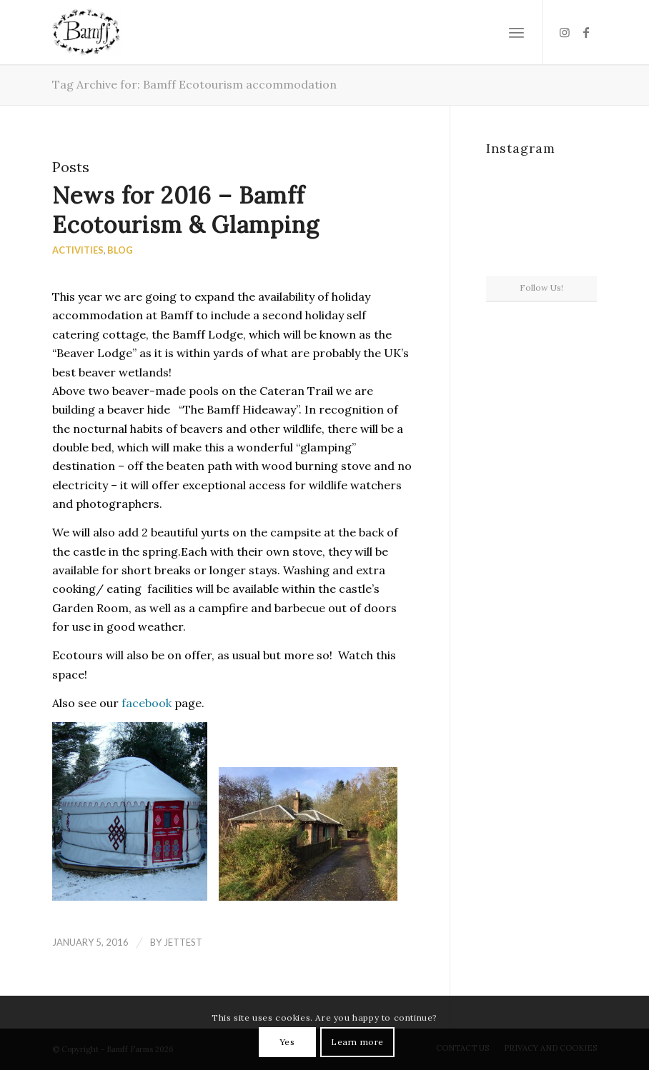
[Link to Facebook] (586, 32)
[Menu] (516, 32)
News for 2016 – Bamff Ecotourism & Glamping (185, 210)
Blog (120, 250)
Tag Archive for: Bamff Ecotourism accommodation (194, 84)
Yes (287, 1041)
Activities (78, 250)
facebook (147, 703)
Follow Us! (541, 287)
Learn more (357, 1041)
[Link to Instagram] (564, 32)
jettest (183, 942)
